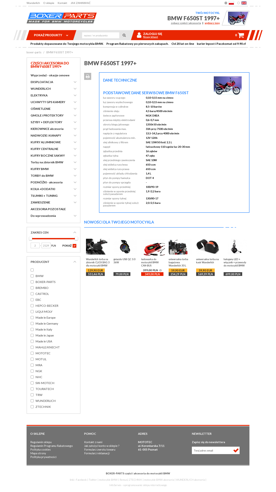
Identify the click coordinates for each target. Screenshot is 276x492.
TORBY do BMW (42, 175)
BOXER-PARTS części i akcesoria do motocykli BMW (138, 473)
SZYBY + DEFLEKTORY (46, 122)
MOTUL (40, 359)
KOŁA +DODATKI (43, 189)
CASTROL (42, 293)
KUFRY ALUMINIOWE (46, 142)
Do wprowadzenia (43, 215)
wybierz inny (212, 23)
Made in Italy (43, 329)
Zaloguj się (152, 33)
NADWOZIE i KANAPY (46, 135)
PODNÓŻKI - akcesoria (47, 182)
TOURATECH (44, 389)
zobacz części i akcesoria (186, 23)
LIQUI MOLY (43, 311)
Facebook (81, 479)
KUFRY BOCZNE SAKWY (48, 155)
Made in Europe (45, 317)
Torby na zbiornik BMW (47, 162)
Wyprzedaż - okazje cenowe (50, 75)
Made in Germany (46, 323)
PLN (49, 245)
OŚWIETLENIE (41, 108)
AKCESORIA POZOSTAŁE (48, 209)
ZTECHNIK (43, 406)
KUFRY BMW (40, 169)
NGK (38, 371)
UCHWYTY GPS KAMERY (48, 102)
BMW (39, 276)
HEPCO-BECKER (46, 305)
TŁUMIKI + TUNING (44, 195)
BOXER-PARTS (45, 282)
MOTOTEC (43, 353)
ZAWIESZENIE (40, 202)
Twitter (93, 479)
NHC (38, 377)
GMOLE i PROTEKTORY (47, 115)
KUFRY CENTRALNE (44, 148)
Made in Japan (44, 335)
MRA (38, 365)
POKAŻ (69, 246)
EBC (38, 299)
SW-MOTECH (44, 383)
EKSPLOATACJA (42, 82)
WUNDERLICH (41, 88)
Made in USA (43, 341)
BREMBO (41, 287)
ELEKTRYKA (39, 95)
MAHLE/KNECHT (47, 347)
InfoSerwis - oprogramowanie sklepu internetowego (138, 485)
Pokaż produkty (51, 35)
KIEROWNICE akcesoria (47, 128)
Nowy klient (150, 37)
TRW (38, 394)
